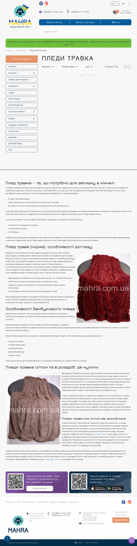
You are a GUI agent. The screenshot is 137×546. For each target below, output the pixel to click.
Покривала (21, 50)
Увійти (123, 3)
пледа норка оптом (53, 459)
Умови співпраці (54, 22)
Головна (9, 50)
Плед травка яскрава (38, 50)
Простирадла (14, 99)
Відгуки (116, 22)
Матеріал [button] (48, 66)
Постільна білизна (21, 111)
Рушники (21, 73)
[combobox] (127, 66)
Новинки (12, 66)
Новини (63, 502)
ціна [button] (89, 66)
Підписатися (40, 488)
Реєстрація (129, 3)
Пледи (11, 93)
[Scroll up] (7, 539)
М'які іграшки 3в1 (15, 105)
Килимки (12, 137)
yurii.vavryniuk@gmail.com (93, 523)
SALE (10, 150)
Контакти (74, 502)
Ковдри (21, 118)
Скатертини (13, 131)
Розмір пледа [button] (70, 66)
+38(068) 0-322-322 (52, 12)
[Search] (126, 32)
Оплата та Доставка (85, 22)
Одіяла (53, 502)
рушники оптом (99, 434)
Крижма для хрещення (18, 80)
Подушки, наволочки (17, 125)
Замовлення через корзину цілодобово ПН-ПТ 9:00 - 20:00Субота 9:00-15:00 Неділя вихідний (94, 516)
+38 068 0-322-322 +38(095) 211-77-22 (61, 514)
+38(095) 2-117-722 (79, 12)
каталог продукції (21, 59)
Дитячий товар (15, 143)
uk (113, 3)
